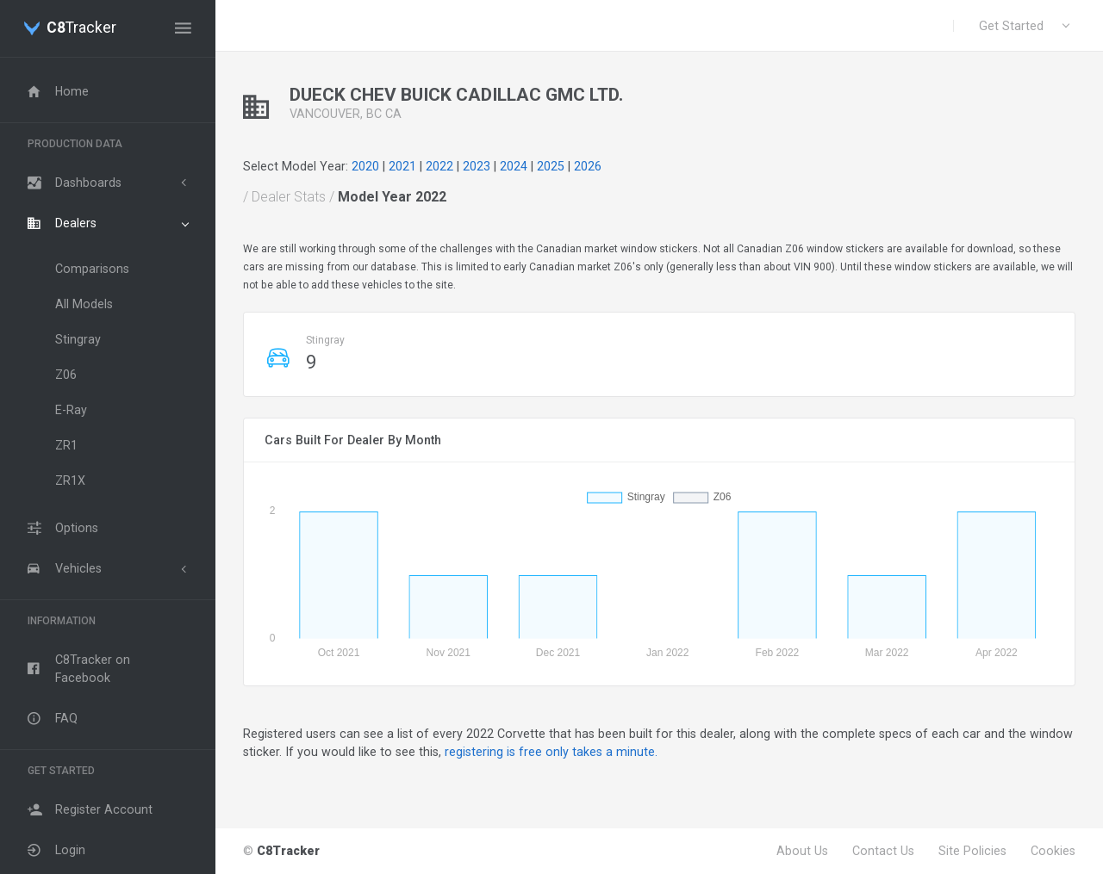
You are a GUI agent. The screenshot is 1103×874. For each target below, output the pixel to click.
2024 (513, 166)
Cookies (1053, 851)
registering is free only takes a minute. (551, 752)
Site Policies (972, 851)
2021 (402, 166)
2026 (587, 166)
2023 (476, 166)
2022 (439, 166)
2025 (550, 166)
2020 (365, 166)
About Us (802, 851)
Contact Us (883, 851)
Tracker (81, 28)
